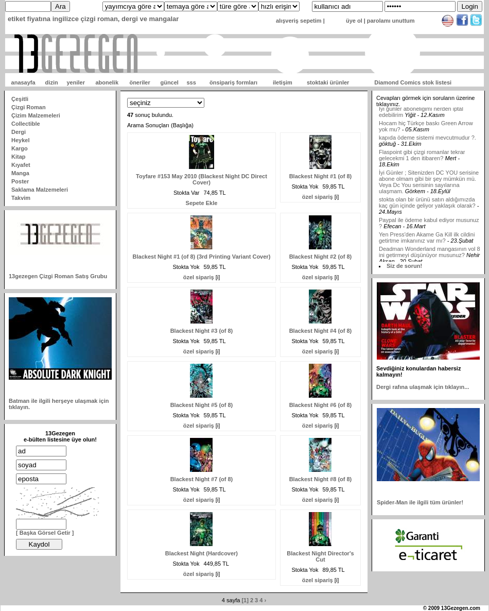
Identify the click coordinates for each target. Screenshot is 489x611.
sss (191, 82)
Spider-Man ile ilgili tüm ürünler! (420, 502)
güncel (169, 82)
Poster (20, 181)
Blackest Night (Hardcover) (201, 553)
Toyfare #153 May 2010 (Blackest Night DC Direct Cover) (201, 179)
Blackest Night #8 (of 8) (320, 479)
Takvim (20, 198)
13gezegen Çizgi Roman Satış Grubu (58, 276)
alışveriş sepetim (299, 21)
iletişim (282, 82)
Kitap (18, 157)
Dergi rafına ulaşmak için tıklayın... (422, 387)
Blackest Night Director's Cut (320, 556)
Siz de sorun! (404, 266)
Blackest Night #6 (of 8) (320, 405)
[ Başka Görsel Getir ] (45, 533)
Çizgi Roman (28, 107)
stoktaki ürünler (328, 82)
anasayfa (23, 82)
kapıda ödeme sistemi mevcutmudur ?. (427, 141)
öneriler (139, 82)
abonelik (106, 82)
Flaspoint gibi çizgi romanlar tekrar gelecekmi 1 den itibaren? (422, 158)
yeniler (75, 82)
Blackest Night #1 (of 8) (320, 176)
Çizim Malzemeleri (35, 115)
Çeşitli (19, 99)
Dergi (18, 132)
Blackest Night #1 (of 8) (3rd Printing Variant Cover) (202, 256)
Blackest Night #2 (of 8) (320, 256)
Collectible (25, 124)
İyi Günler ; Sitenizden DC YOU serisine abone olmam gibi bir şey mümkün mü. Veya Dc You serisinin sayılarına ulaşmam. (429, 185)
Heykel (20, 140)
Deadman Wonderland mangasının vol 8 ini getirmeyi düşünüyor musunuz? (429, 255)
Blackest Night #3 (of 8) (201, 331)
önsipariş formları (233, 82)
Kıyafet (20, 165)
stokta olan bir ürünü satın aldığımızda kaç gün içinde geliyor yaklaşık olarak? (427, 206)
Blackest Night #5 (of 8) (201, 405)
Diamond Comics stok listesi (412, 82)
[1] (244, 600)
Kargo (19, 148)
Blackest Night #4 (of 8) (320, 331)
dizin (51, 82)
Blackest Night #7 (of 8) (201, 479)
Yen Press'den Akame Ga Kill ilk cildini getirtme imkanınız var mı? (427, 241)
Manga (20, 173)
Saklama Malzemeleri (39, 189)
